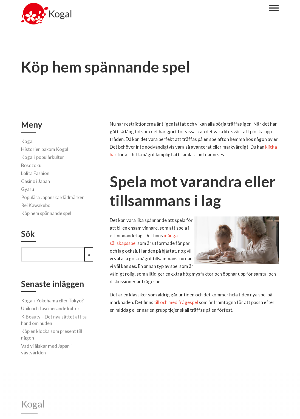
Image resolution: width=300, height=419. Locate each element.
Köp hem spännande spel (46, 212)
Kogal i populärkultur (42, 156)
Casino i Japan (35, 180)
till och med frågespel (176, 302)
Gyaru (27, 188)
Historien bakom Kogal (44, 148)
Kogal (60, 14)
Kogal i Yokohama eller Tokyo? (52, 299)
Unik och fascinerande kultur (50, 307)
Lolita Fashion (35, 172)
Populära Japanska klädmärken (52, 196)
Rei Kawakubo (35, 204)
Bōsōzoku (31, 164)
